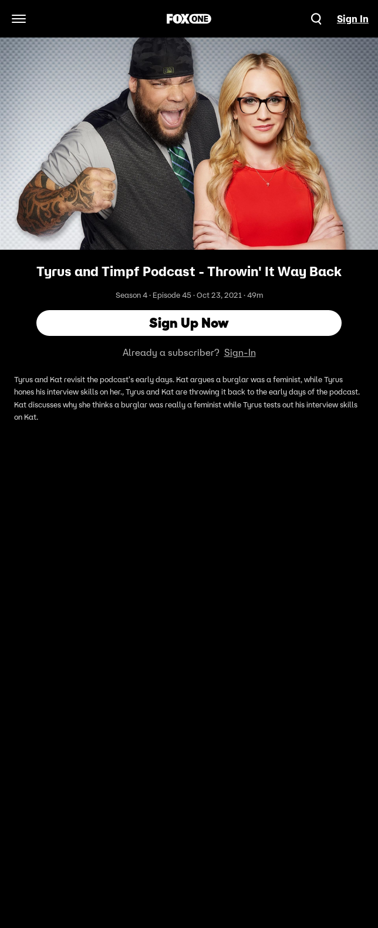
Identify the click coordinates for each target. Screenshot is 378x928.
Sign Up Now (189, 323)
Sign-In (240, 352)
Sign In (353, 19)
